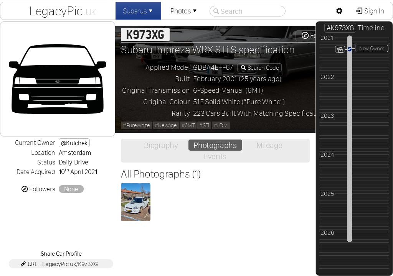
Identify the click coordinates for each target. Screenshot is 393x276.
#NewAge (166, 125)
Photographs (214, 145)
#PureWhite (136, 125)
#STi (204, 125)
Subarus (138, 11)
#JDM (221, 125)
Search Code (262, 67)
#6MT (188, 125)
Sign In (373, 11)
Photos (184, 11)
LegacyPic (62, 11)
